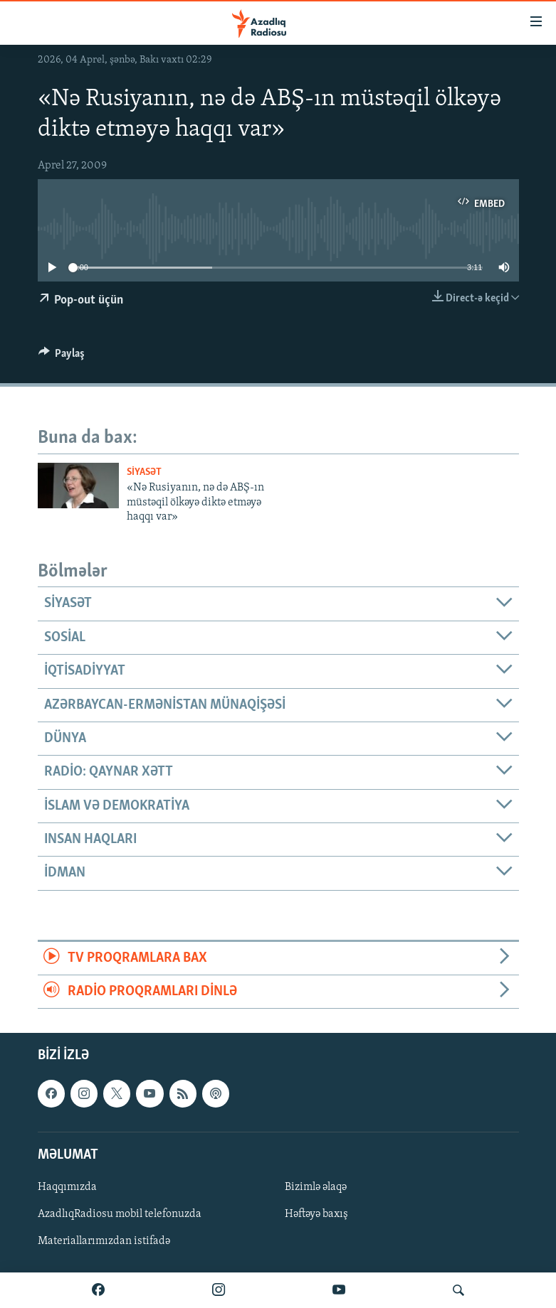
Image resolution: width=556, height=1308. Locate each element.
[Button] (61, 356)
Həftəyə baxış (316, 1214)
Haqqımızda (67, 1187)
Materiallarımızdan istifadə (104, 1241)
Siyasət (144, 472)
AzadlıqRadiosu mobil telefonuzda (119, 1214)
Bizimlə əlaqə (316, 1187)
